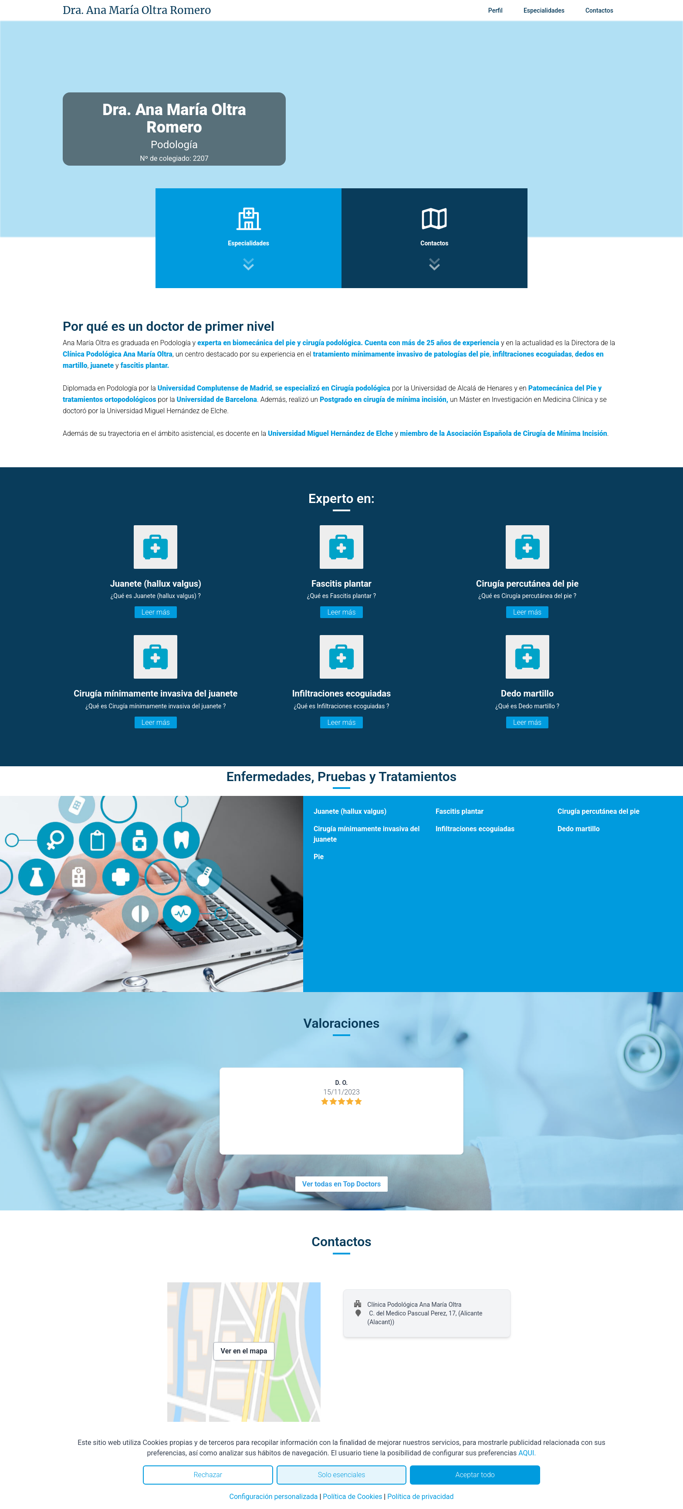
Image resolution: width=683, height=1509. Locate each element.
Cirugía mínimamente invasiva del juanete (367, 834)
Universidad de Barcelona (217, 399)
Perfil (495, 10)
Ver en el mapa (244, 1351)
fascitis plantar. (145, 365)
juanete (102, 365)
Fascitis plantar (460, 811)
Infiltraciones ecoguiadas (475, 829)
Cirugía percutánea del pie (598, 811)
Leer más (156, 612)
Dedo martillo (579, 829)
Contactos (599, 10)
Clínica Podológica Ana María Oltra (117, 354)
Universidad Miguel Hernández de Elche (330, 433)
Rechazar (207, 1475)
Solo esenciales (341, 1475)
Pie (319, 857)
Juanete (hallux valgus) (350, 811)
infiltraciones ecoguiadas (532, 354)
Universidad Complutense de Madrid (215, 388)
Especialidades (544, 10)
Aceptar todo (475, 1475)
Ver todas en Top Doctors (341, 1184)
